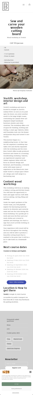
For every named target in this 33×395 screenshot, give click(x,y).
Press (8, 325)
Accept (16, 384)
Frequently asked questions (13, 320)
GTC (8, 329)
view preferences (16, 389)
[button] (30, 372)
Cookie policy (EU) (13, 333)
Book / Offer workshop (16, 282)
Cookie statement (15, 392)
